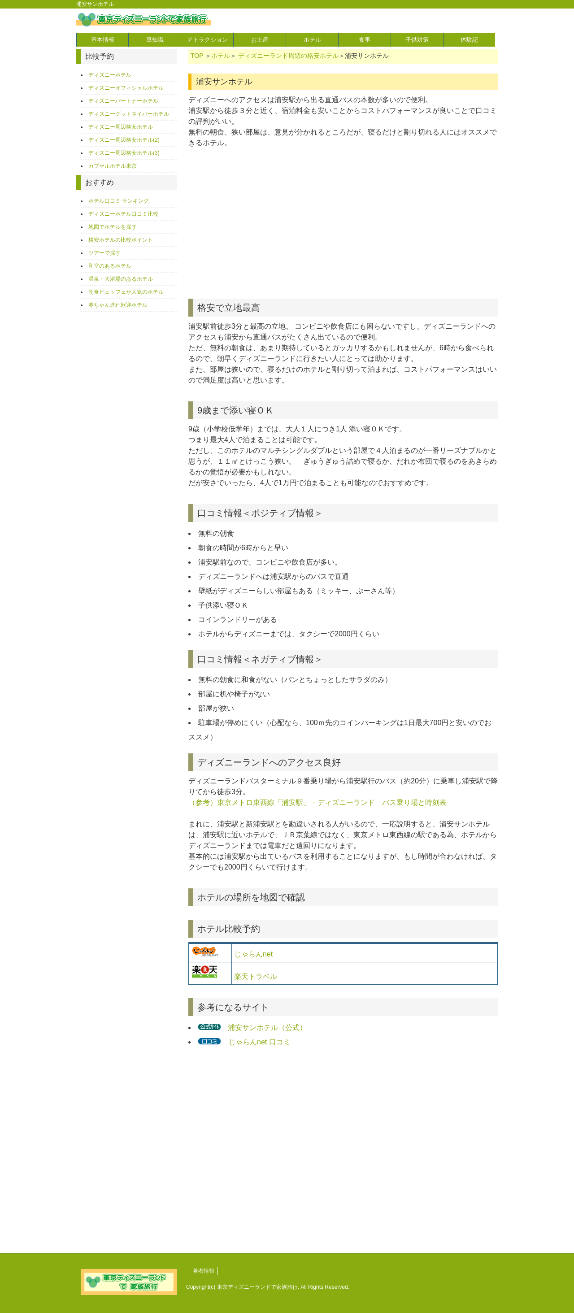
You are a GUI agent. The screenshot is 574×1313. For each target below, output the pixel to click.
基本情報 (102, 39)
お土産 (260, 39)
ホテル (312, 39)
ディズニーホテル (109, 75)
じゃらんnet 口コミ (259, 1042)
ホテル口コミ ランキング (118, 201)
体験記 (469, 39)
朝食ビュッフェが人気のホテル (126, 292)
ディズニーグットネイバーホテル (128, 114)
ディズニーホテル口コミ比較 (123, 214)
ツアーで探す (104, 253)
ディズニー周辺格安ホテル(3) (124, 153)
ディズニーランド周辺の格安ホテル (288, 55)
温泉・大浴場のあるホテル (120, 279)
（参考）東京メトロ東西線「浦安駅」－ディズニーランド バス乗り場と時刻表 (317, 802)
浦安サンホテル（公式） (267, 1027)
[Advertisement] (343, 227)
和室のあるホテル (109, 266)
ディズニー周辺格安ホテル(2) (124, 140)
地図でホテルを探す (112, 227)
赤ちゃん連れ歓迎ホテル (118, 305)
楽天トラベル (255, 976)
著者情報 (203, 1271)
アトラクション (207, 39)
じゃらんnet (253, 954)
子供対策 (417, 39)
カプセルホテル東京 (112, 166)
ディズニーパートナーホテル (123, 101)
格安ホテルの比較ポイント (120, 240)
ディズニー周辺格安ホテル (120, 127)
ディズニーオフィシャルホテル (126, 88)
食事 (364, 39)
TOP (197, 55)
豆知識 (155, 39)
